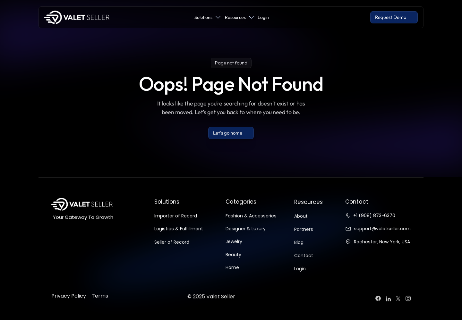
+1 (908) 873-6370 (374, 215)
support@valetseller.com (382, 228)
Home (232, 274)
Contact (303, 266)
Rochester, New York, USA (382, 242)
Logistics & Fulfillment (178, 235)
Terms (100, 306)
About (301, 227)
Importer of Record (175, 222)
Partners (303, 240)
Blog (299, 253)
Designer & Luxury (246, 235)
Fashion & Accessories (251, 222)
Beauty (233, 261)
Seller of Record (171, 248)
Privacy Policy (68, 306)
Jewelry (234, 248)
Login (300, 279)
